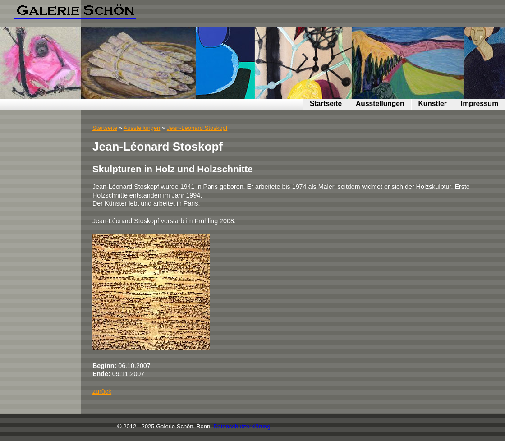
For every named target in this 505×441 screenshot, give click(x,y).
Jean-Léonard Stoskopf (197, 127)
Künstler (432, 103)
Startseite (326, 103)
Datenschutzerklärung (241, 426)
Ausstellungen (380, 103)
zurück (101, 391)
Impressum (479, 103)
